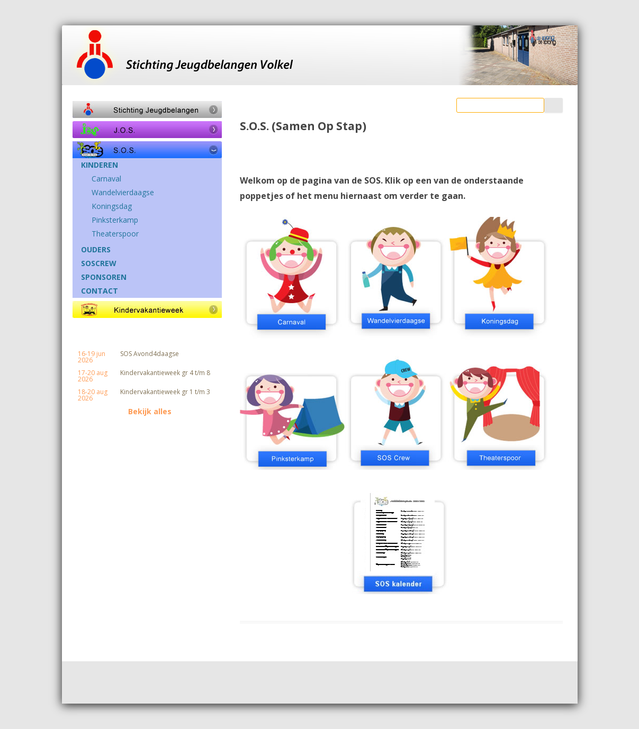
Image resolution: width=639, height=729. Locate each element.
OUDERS (96, 249)
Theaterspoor (115, 234)
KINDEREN (99, 165)
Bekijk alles (150, 411)
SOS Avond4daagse (149, 354)
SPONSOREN (104, 277)
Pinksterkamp (115, 220)
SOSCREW (98, 263)
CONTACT (99, 291)
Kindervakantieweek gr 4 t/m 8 (165, 373)
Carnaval (106, 179)
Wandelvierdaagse (123, 192)
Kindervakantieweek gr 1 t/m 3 (165, 392)
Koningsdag (112, 206)
